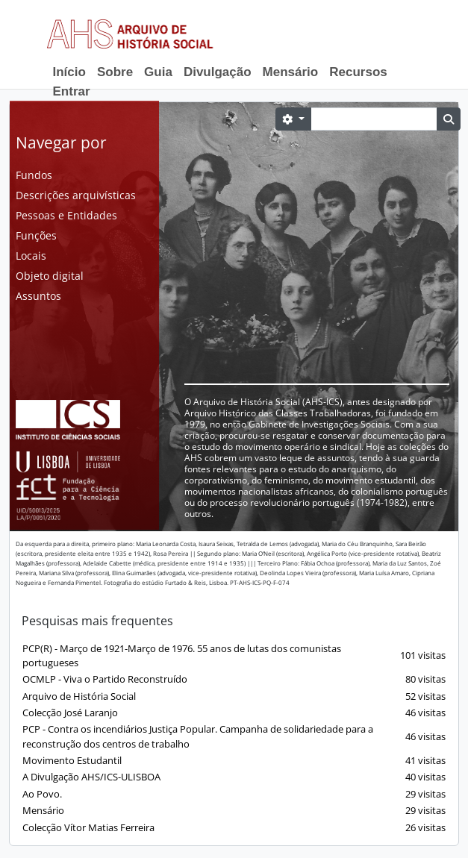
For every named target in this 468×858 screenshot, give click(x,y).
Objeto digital (50, 276)
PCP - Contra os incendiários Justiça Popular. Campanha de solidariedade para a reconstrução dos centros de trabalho (234, 736)
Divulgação (218, 72)
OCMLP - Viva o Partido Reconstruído (234, 679)
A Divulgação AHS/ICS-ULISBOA (234, 777)
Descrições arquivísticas (76, 195)
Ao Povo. (234, 794)
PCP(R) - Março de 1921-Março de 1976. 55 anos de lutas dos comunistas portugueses (234, 655)
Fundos (34, 175)
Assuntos (38, 296)
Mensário (291, 72)
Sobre (115, 72)
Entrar (71, 91)
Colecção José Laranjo (234, 713)
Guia (158, 72)
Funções (36, 235)
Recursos (358, 72)
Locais (31, 255)
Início (69, 72)
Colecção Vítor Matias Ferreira (234, 828)
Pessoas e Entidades (66, 215)
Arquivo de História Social (234, 696)
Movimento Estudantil (234, 761)
